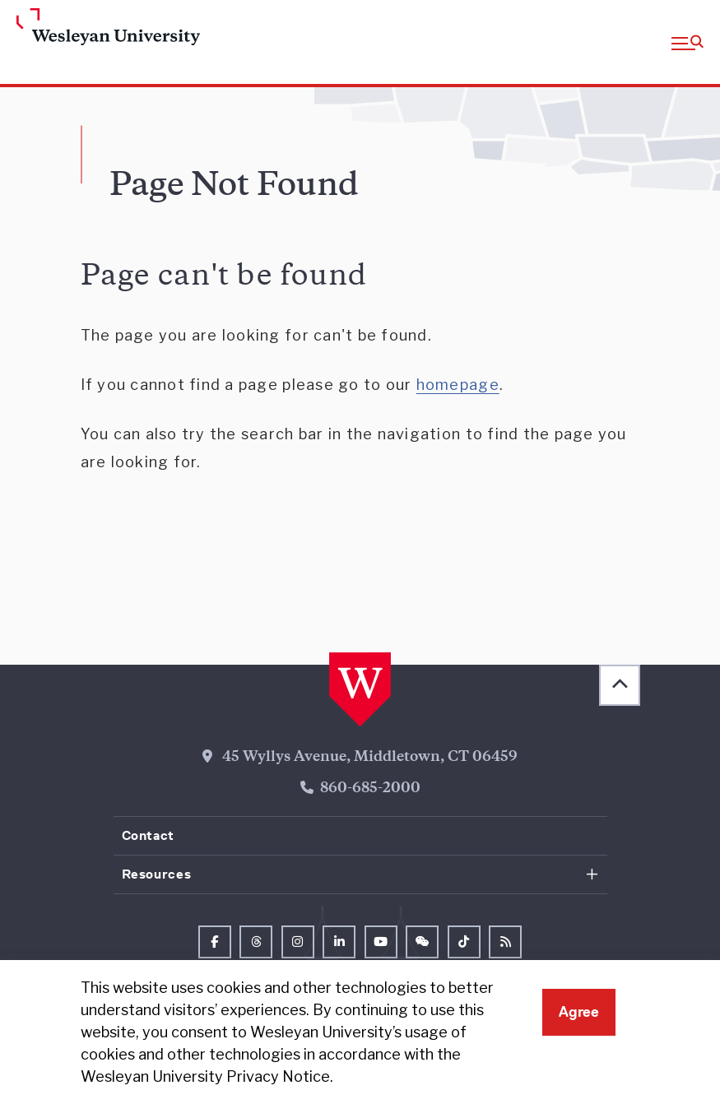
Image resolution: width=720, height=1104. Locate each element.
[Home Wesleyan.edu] (94, 28)
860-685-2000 (370, 789)
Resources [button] (157, 874)
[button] (687, 42)
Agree (579, 1012)
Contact (148, 835)
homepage (457, 384)
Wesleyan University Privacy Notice (205, 1076)
